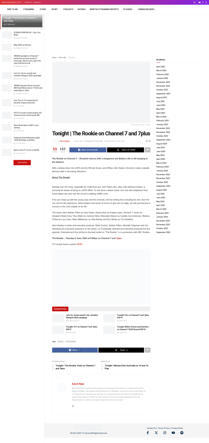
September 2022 (163, 232)
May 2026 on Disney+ (22, 45)
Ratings (82, 9)
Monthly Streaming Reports (104, 9)
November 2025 (163, 86)
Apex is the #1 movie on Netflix (26, 150)
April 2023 (160, 205)
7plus (119, 238)
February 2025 (162, 120)
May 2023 (160, 201)
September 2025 (163, 94)
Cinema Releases (146, 9)
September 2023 (163, 186)
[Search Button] (194, 2)
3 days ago (71, 332)
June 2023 (160, 198)
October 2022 (162, 228)
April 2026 (160, 67)
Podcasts (68, 9)
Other (43, 9)
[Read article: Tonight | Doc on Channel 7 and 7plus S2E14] (109, 318)
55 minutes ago (72, 321)
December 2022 (163, 221)
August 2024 (161, 144)
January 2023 (162, 217)
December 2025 (163, 82)
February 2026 (162, 74)
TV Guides (127, 9)
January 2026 (162, 78)
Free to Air (12, 9)
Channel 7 (71, 57)
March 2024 (161, 163)
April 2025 (160, 113)
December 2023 (163, 174)
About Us (37, 2)
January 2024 (162, 171)
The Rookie (71, 342)
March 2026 (161, 70)
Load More (22, 162)
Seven (60, 342)
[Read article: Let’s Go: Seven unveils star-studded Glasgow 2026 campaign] (58, 318)
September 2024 (163, 140)
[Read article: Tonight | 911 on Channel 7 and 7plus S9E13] (58, 330)
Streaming (28, 9)
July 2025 (160, 101)
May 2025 (160, 109)
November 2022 (163, 225)
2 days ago (122, 321)
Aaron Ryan (65, 141)
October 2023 (162, 182)
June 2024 (160, 151)
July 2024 (160, 147)
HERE (79, 244)
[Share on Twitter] (125, 149)
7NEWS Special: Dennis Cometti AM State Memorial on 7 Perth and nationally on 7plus (28, 88)
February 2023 (162, 213)
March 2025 (161, 117)
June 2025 (160, 105)
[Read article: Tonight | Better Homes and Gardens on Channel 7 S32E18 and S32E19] (109, 330)
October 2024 (162, 136)
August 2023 (161, 190)
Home (54, 57)
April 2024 (160, 159)
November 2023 (163, 178)
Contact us (28, 2)
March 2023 (161, 209)
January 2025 (162, 124)
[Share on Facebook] (87, 149)
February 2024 (162, 167)
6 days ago (122, 332)
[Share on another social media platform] (147, 149)
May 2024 (160, 155)
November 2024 (163, 132)
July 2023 (160, 194)
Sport (54, 9)
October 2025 (162, 90)
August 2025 (161, 97)
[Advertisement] (126, 33)
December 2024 (163, 128)
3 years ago (78, 141)
